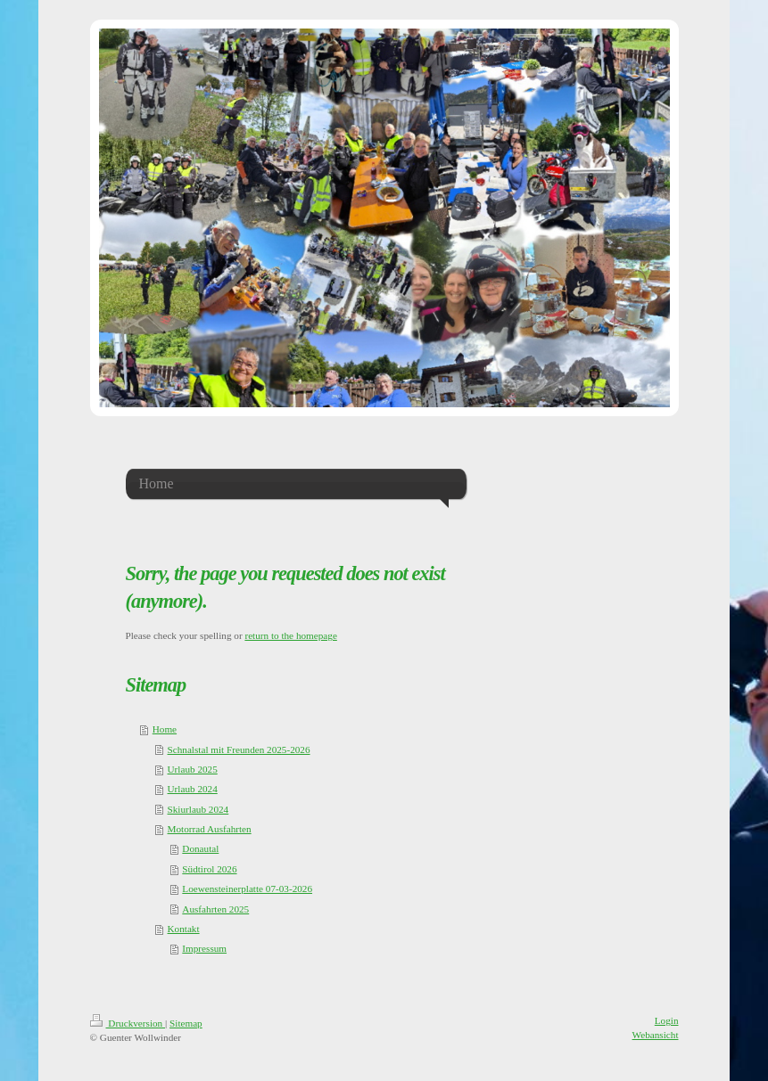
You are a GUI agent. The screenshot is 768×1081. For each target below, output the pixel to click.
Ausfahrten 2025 (215, 909)
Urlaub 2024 (193, 788)
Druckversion (128, 1023)
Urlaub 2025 (193, 769)
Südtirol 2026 (209, 869)
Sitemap (185, 1023)
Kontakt (184, 928)
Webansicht (655, 1034)
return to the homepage (290, 635)
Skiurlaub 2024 (198, 809)
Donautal (200, 848)
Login (667, 1020)
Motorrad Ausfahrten (210, 828)
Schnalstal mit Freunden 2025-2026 (239, 749)
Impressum (204, 948)
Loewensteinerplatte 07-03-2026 (247, 888)
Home (165, 729)
